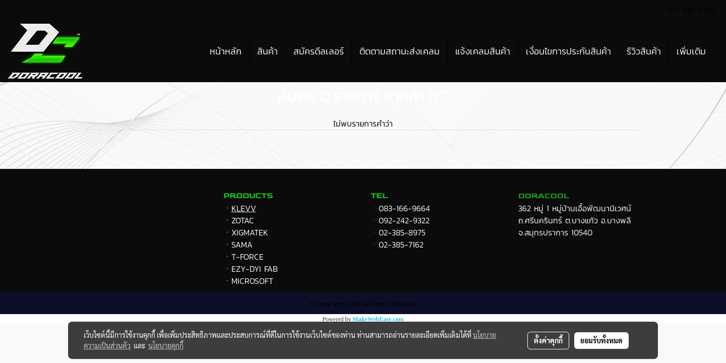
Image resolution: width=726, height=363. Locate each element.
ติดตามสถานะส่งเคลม (399, 51)
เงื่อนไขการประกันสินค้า (568, 51)
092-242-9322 (404, 220)
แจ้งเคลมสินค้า (482, 51)
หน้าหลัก (225, 51)
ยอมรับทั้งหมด (601, 340)
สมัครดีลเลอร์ (318, 51)
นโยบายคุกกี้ (166, 345)
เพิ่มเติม (691, 51)
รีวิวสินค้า (644, 51)
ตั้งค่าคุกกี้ (548, 340)
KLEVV (243, 208)
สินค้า (267, 51)
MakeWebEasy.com (378, 319)
